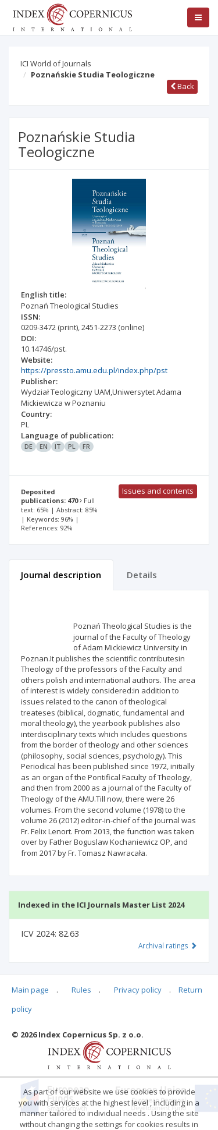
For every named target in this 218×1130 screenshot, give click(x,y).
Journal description (61, 574)
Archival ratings (167, 945)
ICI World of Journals (55, 63)
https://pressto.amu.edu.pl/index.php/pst (94, 370)
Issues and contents (158, 491)
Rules (81, 989)
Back (182, 86)
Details (142, 574)
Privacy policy (138, 989)
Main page (30, 989)
